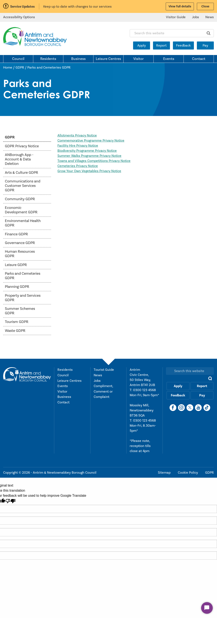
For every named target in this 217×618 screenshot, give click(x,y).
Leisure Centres (108, 59)
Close (205, 6)
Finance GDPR (16, 234)
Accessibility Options (19, 17)
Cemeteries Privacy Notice (77, 166)
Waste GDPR (15, 330)
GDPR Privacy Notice (22, 146)
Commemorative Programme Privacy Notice (90, 140)
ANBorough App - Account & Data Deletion (19, 159)
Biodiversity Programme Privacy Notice (87, 151)
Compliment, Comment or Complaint (103, 391)
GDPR (19, 67)
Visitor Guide (176, 17)
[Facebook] (173, 407)
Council (18, 59)
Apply (141, 45)
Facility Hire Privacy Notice (77, 145)
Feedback (183, 45)
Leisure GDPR (16, 264)
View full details (179, 6)
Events (168, 59)
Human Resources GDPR (20, 253)
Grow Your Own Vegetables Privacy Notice (89, 171)
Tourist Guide (104, 370)
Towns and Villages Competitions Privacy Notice (94, 161)
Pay (205, 45)
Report (161, 45)
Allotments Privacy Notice (77, 135)
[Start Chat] (207, 608)
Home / (9, 67)
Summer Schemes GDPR (20, 311)
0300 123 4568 (144, 390)
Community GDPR (20, 199)
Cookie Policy (188, 472)
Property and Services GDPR (22, 297)
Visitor (138, 59)
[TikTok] (206, 407)
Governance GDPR (20, 242)
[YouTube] (198, 407)
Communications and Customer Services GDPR (22, 186)
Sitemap (164, 472)
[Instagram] (181, 407)
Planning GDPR (17, 286)
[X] (189, 407)
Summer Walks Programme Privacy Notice (89, 156)
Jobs (195, 17)
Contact (198, 59)
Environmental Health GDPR (23, 223)
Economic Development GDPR (21, 210)
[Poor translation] (10, 501)
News (209, 17)
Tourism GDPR (16, 321)
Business (78, 59)
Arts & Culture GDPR (21, 172)
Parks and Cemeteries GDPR (49, 67)
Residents (48, 59)
